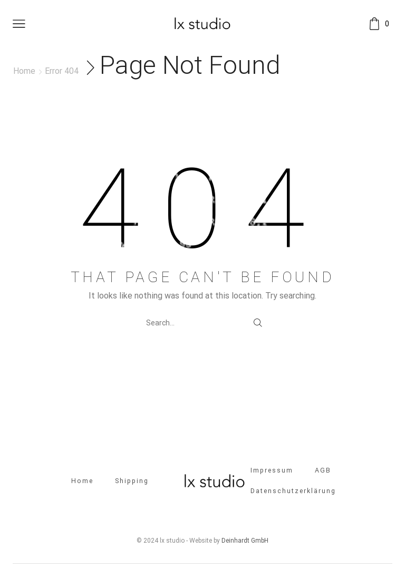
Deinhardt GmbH (244, 541)
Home (24, 71)
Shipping (132, 481)
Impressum (272, 471)
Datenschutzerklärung (293, 492)
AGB (324, 471)
